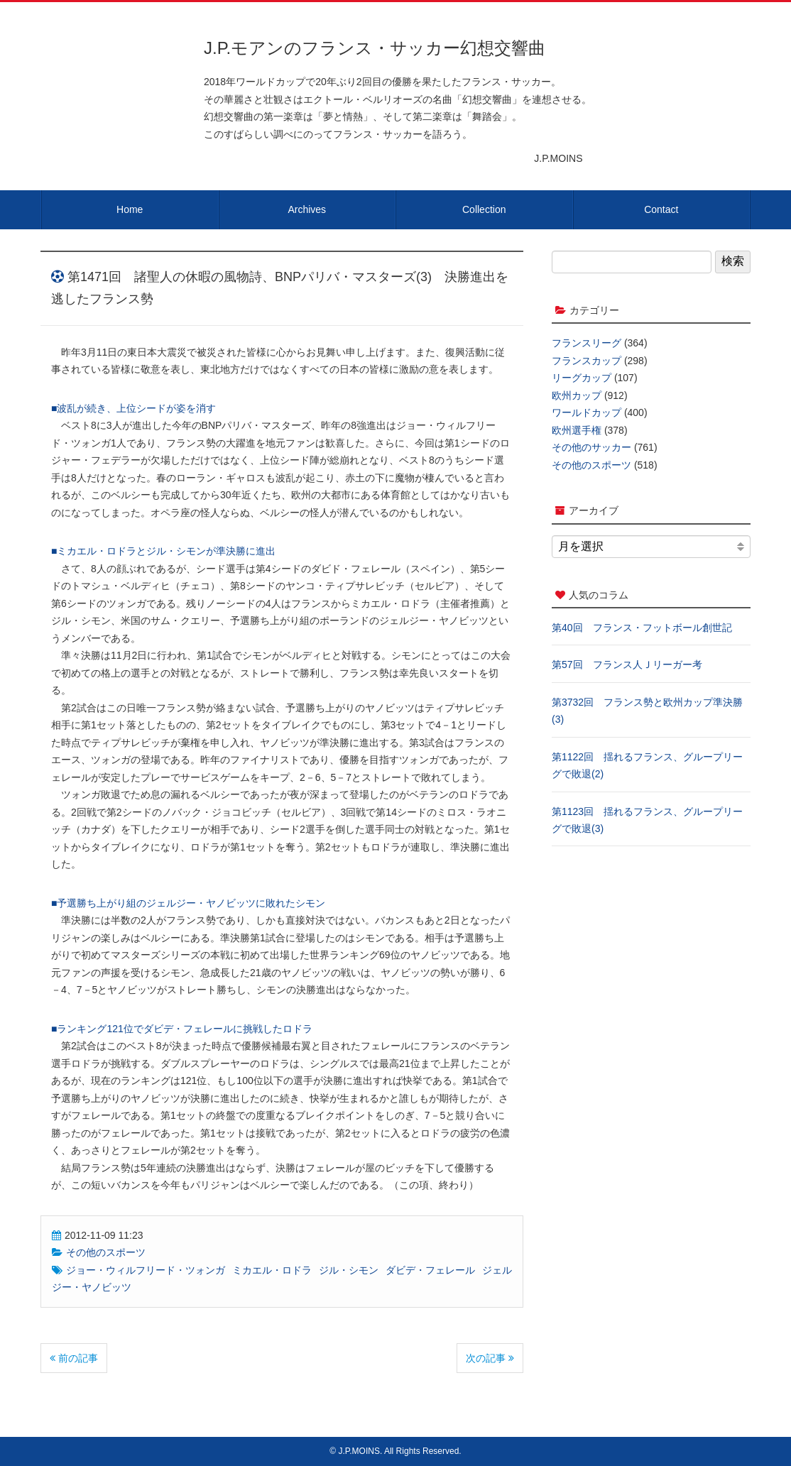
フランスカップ (586, 360)
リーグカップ (581, 377)
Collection (484, 209)
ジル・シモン (348, 1270)
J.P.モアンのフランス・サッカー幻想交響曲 (374, 48)
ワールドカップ (586, 412)
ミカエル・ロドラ (272, 1270)
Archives (307, 209)
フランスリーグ (586, 343)
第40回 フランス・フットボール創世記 (642, 627)
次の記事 (490, 1358)
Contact (661, 209)
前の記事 (74, 1358)
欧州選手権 (576, 430)
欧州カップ (576, 395)
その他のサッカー (591, 447)
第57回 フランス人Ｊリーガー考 (627, 664)
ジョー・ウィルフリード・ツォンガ (145, 1270)
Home (129, 209)
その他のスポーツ (106, 1252)
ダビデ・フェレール (430, 1270)
